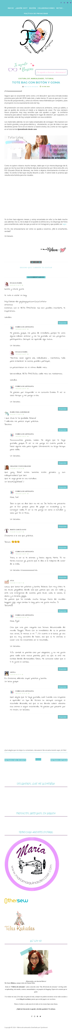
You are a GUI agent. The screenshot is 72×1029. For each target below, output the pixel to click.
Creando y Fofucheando (20, 466)
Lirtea (13, 672)
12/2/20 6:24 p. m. (22, 354)
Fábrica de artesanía (24, 327)
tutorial (49, 78)
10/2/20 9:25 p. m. (22, 329)
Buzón (32, 8)
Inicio (11, 8)
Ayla (12, 581)
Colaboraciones (46, 8)
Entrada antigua (59, 760)
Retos (59, 8)
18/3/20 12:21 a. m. (22, 693)
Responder (62, 323)
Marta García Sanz (18, 530)
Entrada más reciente (15, 760)
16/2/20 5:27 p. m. (22, 617)
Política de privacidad (36, 13)
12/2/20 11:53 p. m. (17, 583)
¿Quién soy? (22, 8)
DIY (28, 78)
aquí (64, 224)
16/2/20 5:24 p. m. (22, 493)
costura (22, 78)
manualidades (37, 78)
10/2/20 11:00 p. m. (17, 414)
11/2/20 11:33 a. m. (17, 468)
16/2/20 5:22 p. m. (22, 436)
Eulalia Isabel (16, 283)
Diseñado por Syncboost (39, 1027)
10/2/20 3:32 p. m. (17, 285)
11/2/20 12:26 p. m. (17, 532)
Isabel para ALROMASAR (19, 412)
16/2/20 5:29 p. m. (22, 388)
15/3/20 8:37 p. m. (17, 674)
